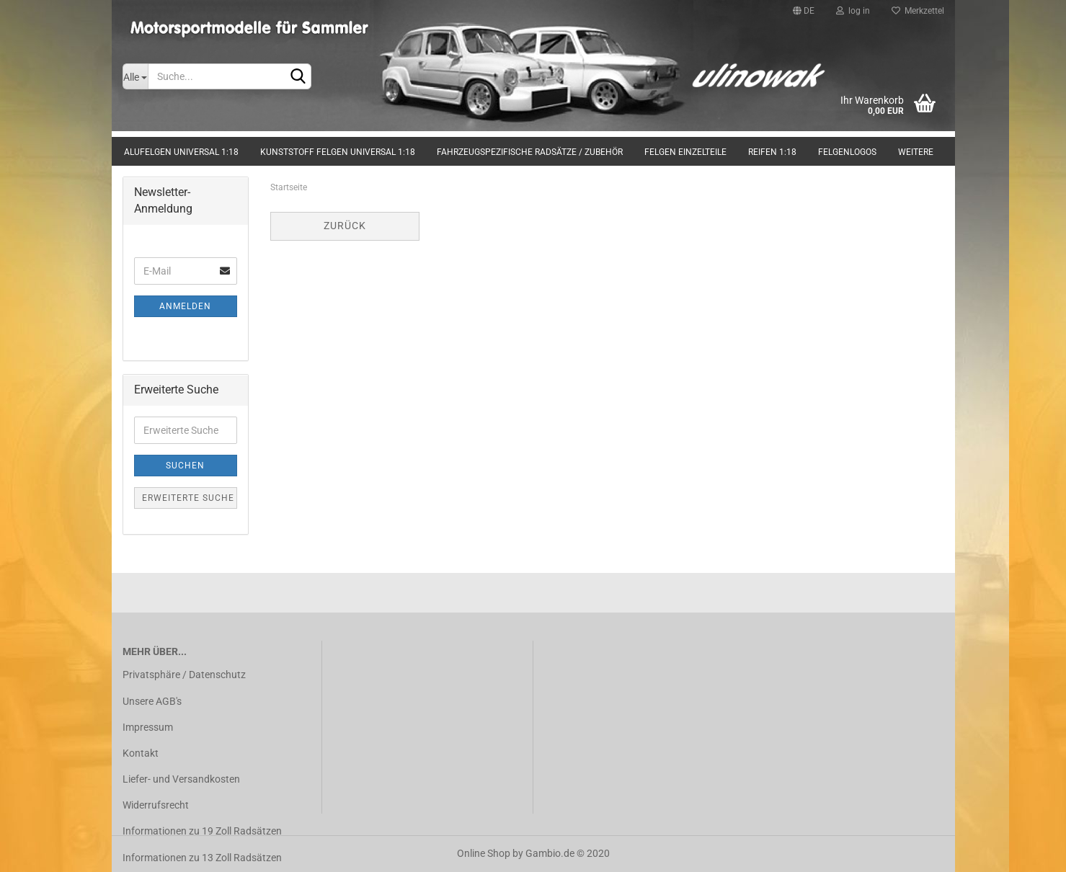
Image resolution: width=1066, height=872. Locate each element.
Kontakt (141, 753)
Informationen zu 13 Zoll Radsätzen (202, 857)
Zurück (345, 225)
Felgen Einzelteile (685, 152)
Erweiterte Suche (188, 498)
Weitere (915, 152)
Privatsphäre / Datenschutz (184, 674)
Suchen (185, 466)
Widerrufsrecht (156, 805)
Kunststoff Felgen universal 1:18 (337, 152)
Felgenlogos (847, 152)
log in (853, 11)
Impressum (148, 727)
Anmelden (185, 306)
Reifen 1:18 (772, 152)
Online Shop (483, 853)
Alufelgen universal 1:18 (181, 152)
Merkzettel (918, 11)
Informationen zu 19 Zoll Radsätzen (202, 831)
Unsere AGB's (152, 701)
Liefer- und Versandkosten (181, 779)
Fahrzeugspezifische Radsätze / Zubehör (530, 152)
